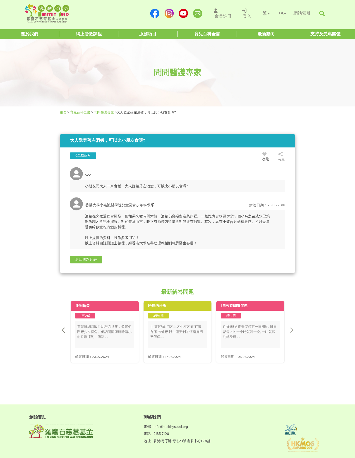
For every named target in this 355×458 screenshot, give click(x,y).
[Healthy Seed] (53, 13)
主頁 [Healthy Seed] (63, 112)
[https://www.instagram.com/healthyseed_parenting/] (169, 13)
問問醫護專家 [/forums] (104, 112)
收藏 (265, 157)
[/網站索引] (302, 13)
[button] (86, 259)
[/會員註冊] (223, 13)
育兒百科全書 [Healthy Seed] (80, 112)
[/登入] (247, 13)
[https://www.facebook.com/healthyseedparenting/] (155, 13)
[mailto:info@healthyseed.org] (197, 13)
